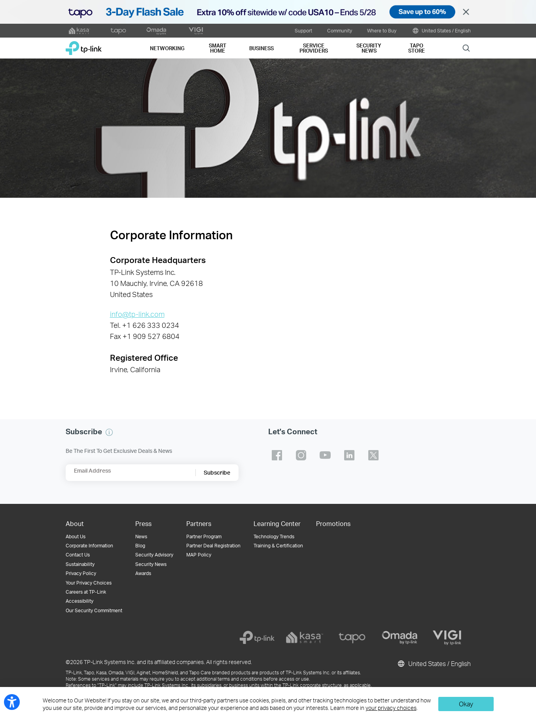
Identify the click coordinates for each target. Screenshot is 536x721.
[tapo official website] (118, 30)
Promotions (333, 523)
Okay (466, 704)
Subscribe (217, 472)
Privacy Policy (81, 573)
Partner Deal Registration (213, 546)
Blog (140, 546)
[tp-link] (257, 637)
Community (339, 30)
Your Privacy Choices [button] (89, 583)
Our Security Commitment (94, 610)
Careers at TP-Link (86, 592)
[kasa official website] (79, 30)
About (75, 523)
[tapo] (352, 637)
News (141, 536)
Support (303, 30)
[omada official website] (157, 30)
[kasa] (304, 637)
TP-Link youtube (325, 455)
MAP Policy (198, 555)
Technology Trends (274, 536)
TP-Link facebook (277, 455)
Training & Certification (278, 546)
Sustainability (80, 564)
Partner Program (204, 536)
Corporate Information (89, 546)
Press (143, 523)
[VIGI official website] (196, 30)
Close (466, 12)
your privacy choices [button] (391, 707)
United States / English (441, 30)
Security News (151, 564)
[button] (109, 432)
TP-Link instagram (301, 455)
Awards (143, 573)
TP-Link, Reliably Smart (84, 45)
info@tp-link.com (137, 314)
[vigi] (447, 637)
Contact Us (78, 555)
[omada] (399, 637)
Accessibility (79, 601)
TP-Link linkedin (349, 455)
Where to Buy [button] (381, 30)
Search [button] (466, 47)
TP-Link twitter (373, 455)
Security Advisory (154, 555)
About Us (75, 536)
